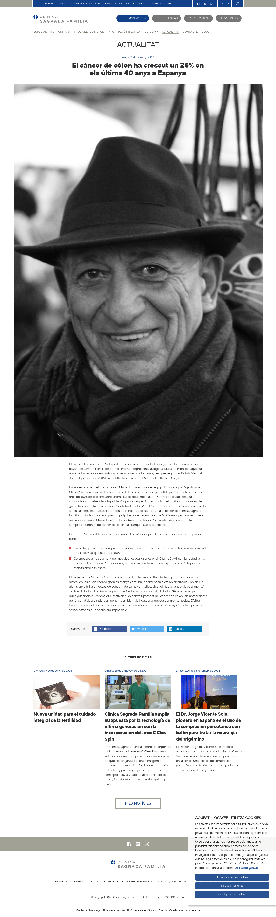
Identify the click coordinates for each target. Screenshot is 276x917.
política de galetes (246, 868)
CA (227, 3)
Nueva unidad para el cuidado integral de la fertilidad (64, 717)
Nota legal (95, 910)
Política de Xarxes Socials (141, 910)
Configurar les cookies (232, 894)
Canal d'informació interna (184, 910)
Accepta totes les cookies (232, 877)
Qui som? (151, 31)
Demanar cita (135, 18)
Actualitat (170, 31)
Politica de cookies (114, 910)
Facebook (102, 629)
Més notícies (138, 803)
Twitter (139, 629)
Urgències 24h (167, 18)
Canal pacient (199, 18)
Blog (205, 31)
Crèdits (163, 910)
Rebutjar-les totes (232, 885)
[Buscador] (237, 3)
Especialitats (43, 31)
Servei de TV (228, 18)
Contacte (190, 31)
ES (221, 3)
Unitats (64, 31)
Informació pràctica (124, 31)
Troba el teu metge (89, 31)
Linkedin (176, 629)
